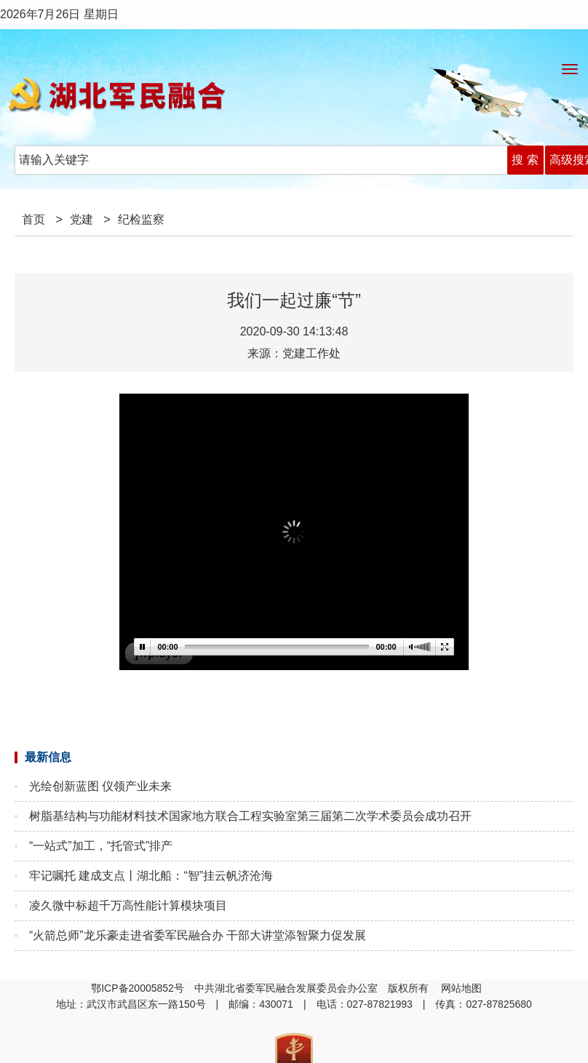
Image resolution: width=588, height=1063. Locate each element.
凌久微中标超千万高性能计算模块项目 (128, 905)
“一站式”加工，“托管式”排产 (100, 846)
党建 (81, 219)
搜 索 (525, 160)
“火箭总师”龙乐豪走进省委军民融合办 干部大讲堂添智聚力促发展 (197, 935)
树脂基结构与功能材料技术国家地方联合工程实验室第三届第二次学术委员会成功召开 (250, 816)
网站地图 (463, 988)
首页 (33, 219)
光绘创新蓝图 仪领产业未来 (100, 786)
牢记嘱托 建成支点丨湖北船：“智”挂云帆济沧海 (151, 875)
